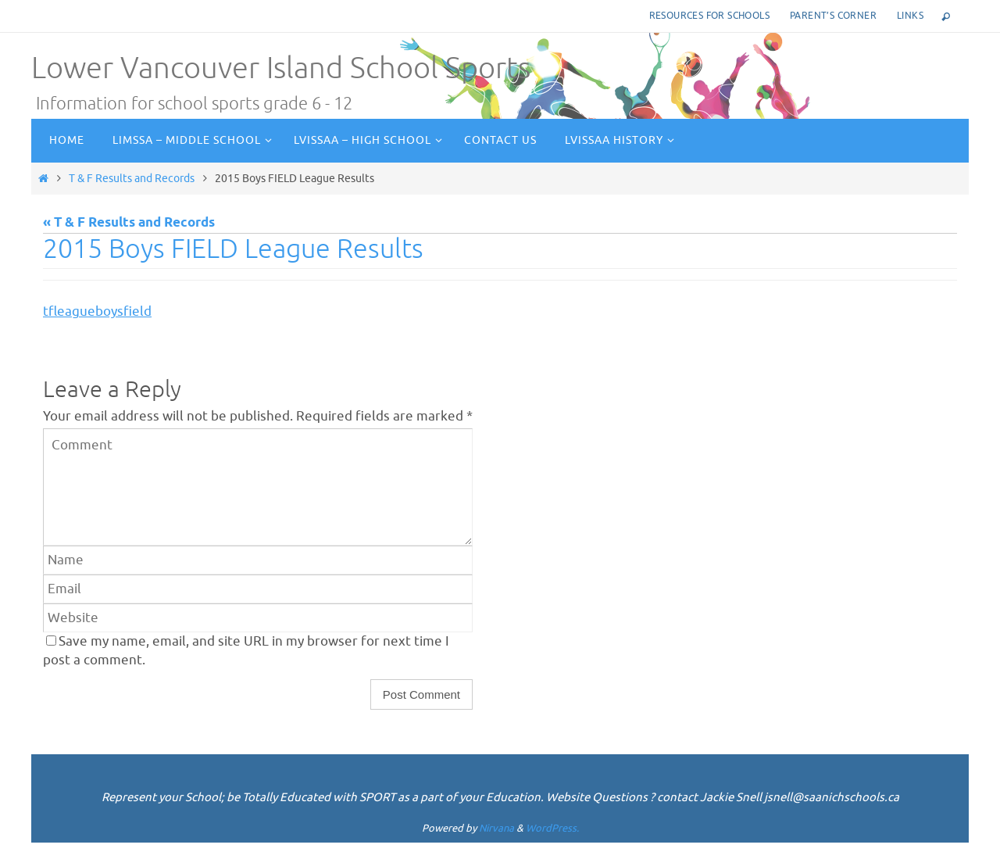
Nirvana (496, 828)
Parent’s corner (833, 15)
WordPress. (552, 828)
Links (910, 15)
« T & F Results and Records (129, 223)
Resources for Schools (709, 15)
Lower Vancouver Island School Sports (280, 68)
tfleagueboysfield (97, 311)
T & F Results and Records (132, 178)
